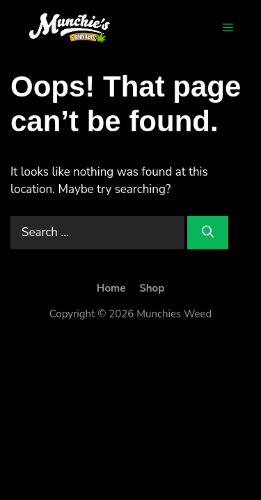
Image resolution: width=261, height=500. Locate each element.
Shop (151, 288)
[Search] (207, 232)
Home (111, 288)
